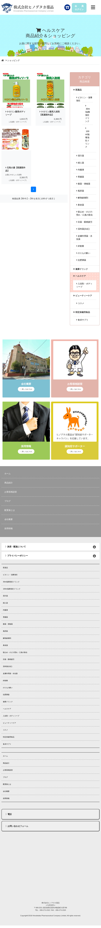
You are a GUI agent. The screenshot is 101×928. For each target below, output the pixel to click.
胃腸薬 (80, 177)
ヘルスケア (7, 709)
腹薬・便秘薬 (83, 183)
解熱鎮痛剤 (82, 198)
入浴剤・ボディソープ (11, 716)
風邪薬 (80, 191)
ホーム (7, 473)
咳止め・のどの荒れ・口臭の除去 (15, 652)
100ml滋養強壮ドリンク (87, 137)
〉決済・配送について (15, 546)
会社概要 (8, 519)
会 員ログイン (79, 8)
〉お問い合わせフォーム (16, 826)
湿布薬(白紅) (82, 229)
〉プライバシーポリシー (16, 555)
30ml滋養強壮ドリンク (11, 582)
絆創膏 (80, 246)
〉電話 (8, 814)
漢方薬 (80, 155)
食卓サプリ (82, 320)
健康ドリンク (8, 702)
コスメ (80, 303)
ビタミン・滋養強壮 (10, 575)
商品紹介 (8, 482)
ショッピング (13, 60)
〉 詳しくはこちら (26, 389)
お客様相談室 (10, 492)
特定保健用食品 (8, 737)
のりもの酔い (83, 253)
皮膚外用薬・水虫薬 (10, 673)
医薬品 (5, 567)
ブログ (7, 501)
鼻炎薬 (80, 205)
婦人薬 (80, 163)
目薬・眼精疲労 (84, 222)
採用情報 (8, 528)
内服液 (80, 169)
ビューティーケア (9, 723)
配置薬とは (9, 510)
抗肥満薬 (81, 260)
